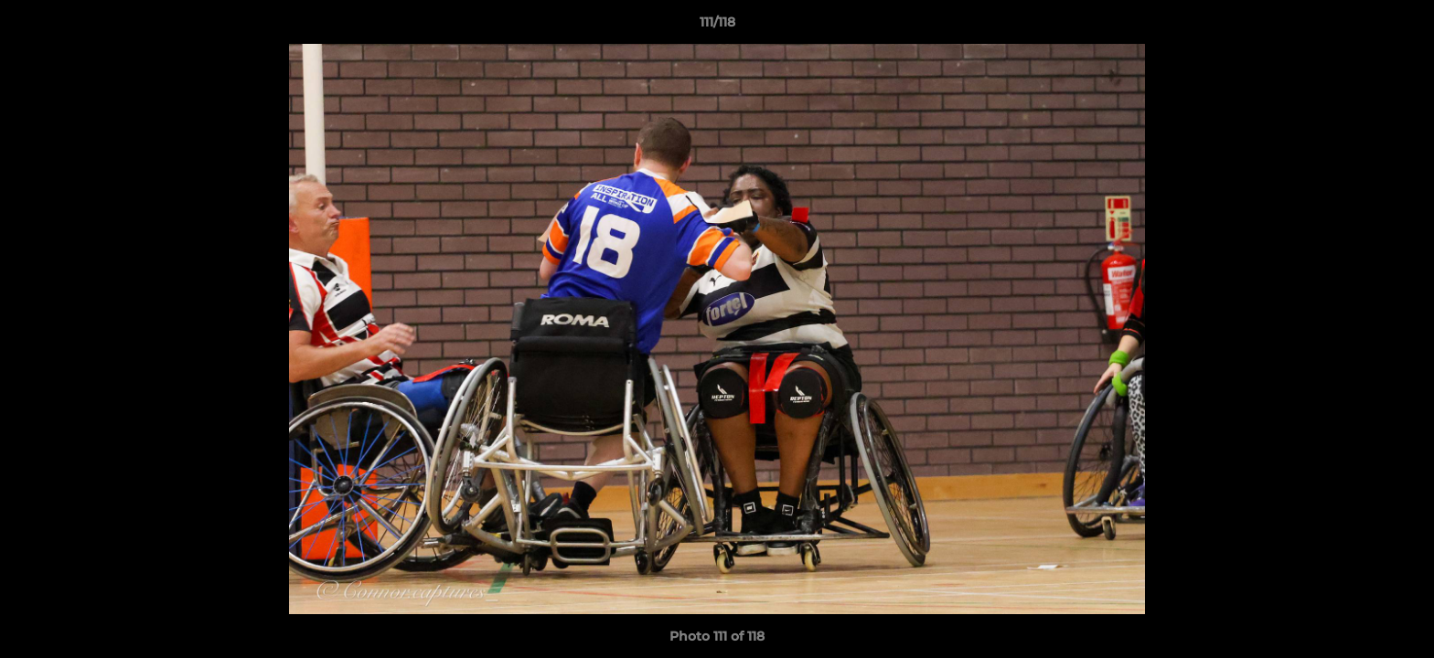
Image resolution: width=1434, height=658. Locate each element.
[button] (1401, 26)
